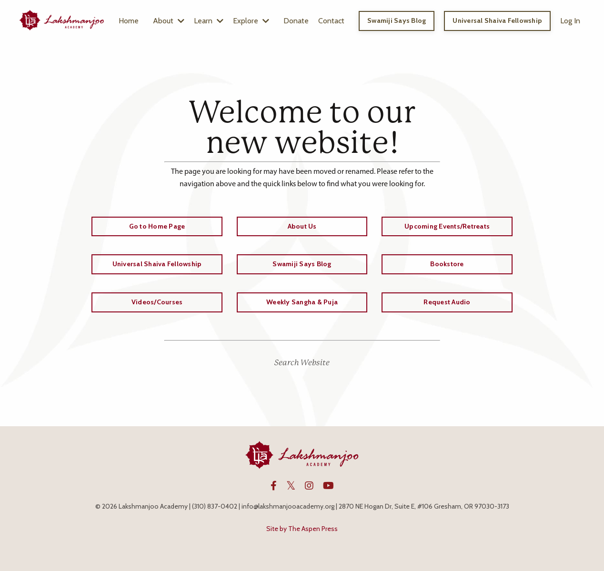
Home (129, 20)
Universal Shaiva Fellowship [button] (497, 20)
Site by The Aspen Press (302, 528)
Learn (208, 20)
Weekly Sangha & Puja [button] (302, 302)
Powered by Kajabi (302, 546)
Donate (296, 20)
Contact (331, 20)
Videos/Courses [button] (157, 302)
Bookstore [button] (446, 264)
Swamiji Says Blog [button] (396, 20)
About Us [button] (302, 226)
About (168, 20)
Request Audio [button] (446, 302)
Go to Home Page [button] (157, 226)
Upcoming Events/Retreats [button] (447, 226)
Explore (251, 20)
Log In (570, 20)
